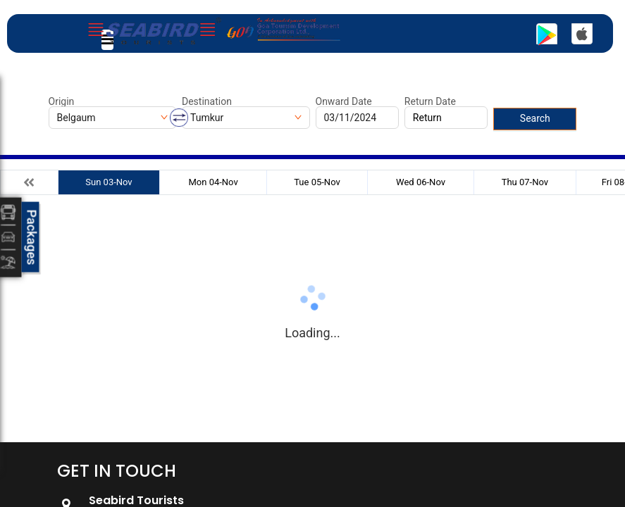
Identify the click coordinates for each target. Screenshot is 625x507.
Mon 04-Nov (212, 182)
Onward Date (344, 101)
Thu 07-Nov (525, 182)
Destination (207, 101)
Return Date (430, 101)
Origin (62, 101)
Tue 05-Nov (317, 182)
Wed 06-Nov (420, 182)
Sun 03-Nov (108, 182)
